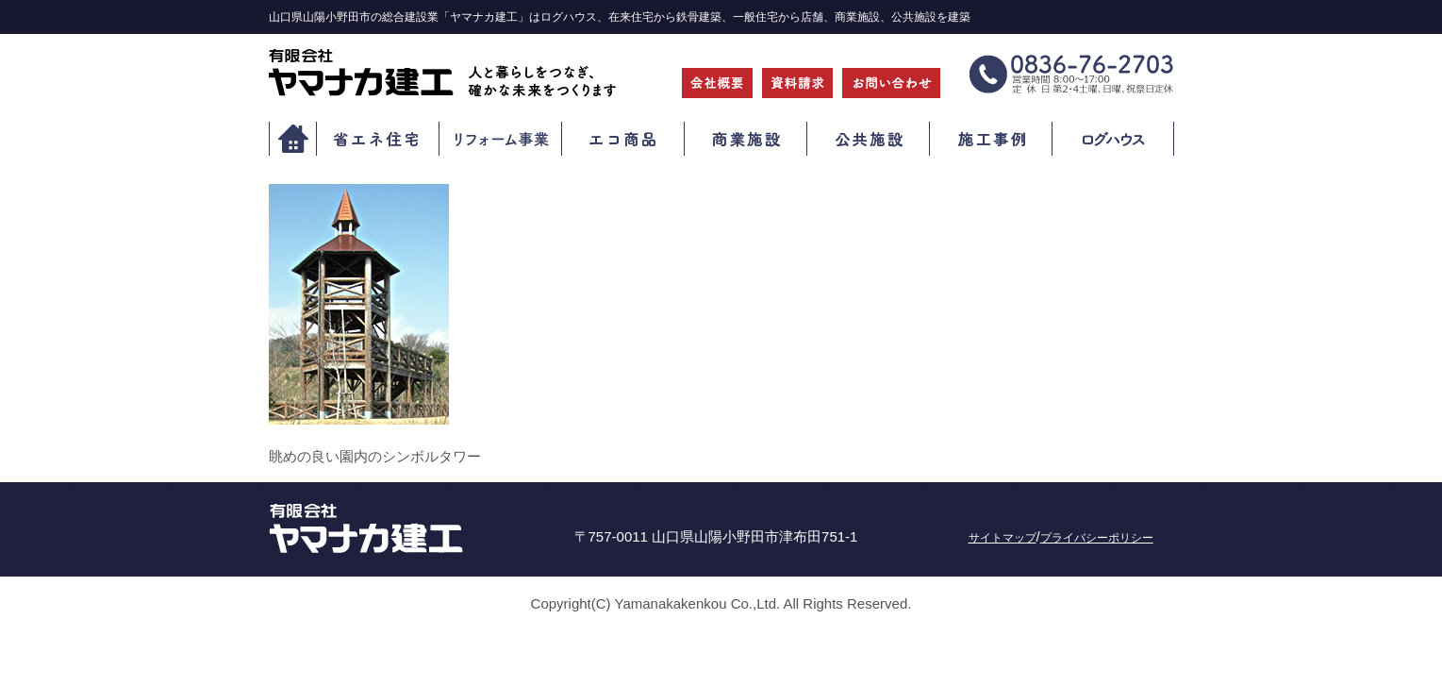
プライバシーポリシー (1096, 537)
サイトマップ (1002, 537)
